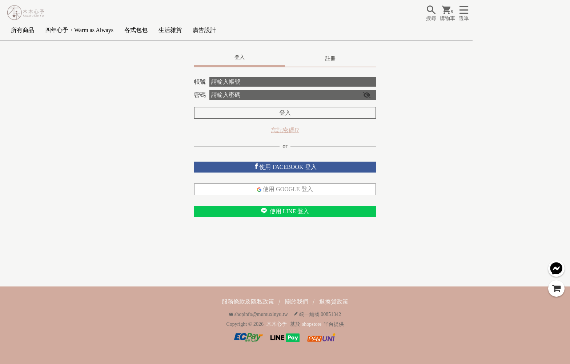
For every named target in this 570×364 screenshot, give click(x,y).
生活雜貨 (170, 30)
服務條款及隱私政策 (248, 301)
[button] (366, 95)
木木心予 (276, 324)
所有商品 (22, 30)
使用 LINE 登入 (285, 211)
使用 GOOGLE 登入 (285, 189)
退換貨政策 (333, 301)
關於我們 (296, 301)
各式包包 (136, 30)
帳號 (200, 82)
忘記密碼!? (285, 130)
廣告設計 (204, 30)
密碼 (200, 95)
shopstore (312, 324)
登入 (285, 113)
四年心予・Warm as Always (79, 30)
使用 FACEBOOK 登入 (284, 166)
